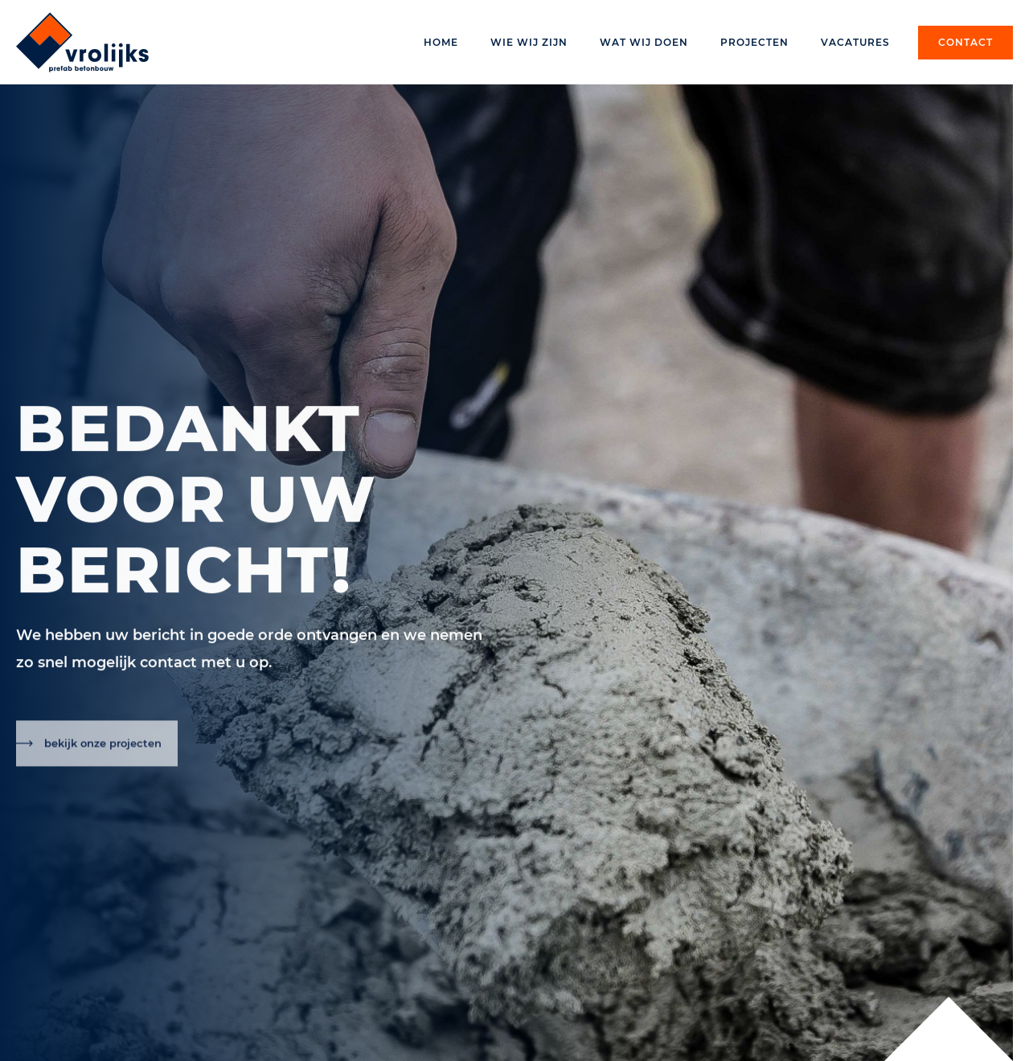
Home (441, 42)
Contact (965, 42)
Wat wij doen (644, 42)
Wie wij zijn (529, 42)
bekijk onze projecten (103, 749)
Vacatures (855, 42)
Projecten (754, 42)
